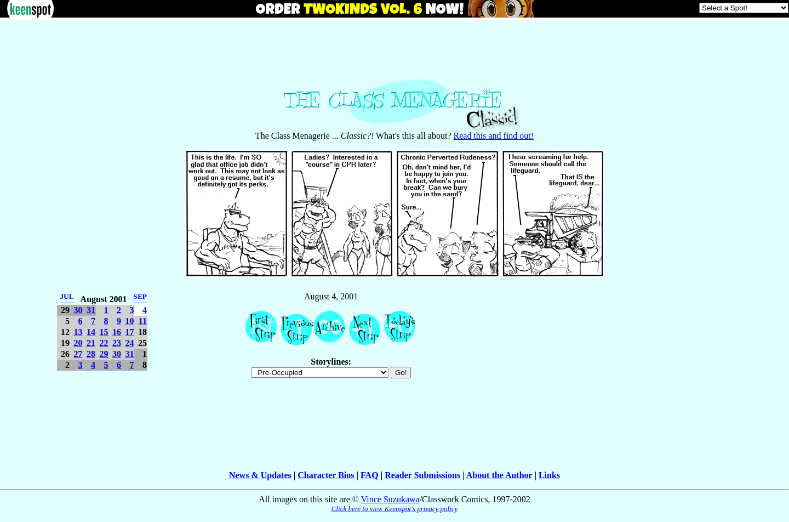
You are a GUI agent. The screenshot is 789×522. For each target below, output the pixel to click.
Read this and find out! (494, 135)
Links (549, 475)
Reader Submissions (422, 475)
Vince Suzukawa (390, 499)
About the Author (499, 475)
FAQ (370, 475)
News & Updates (260, 475)
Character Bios (326, 475)
